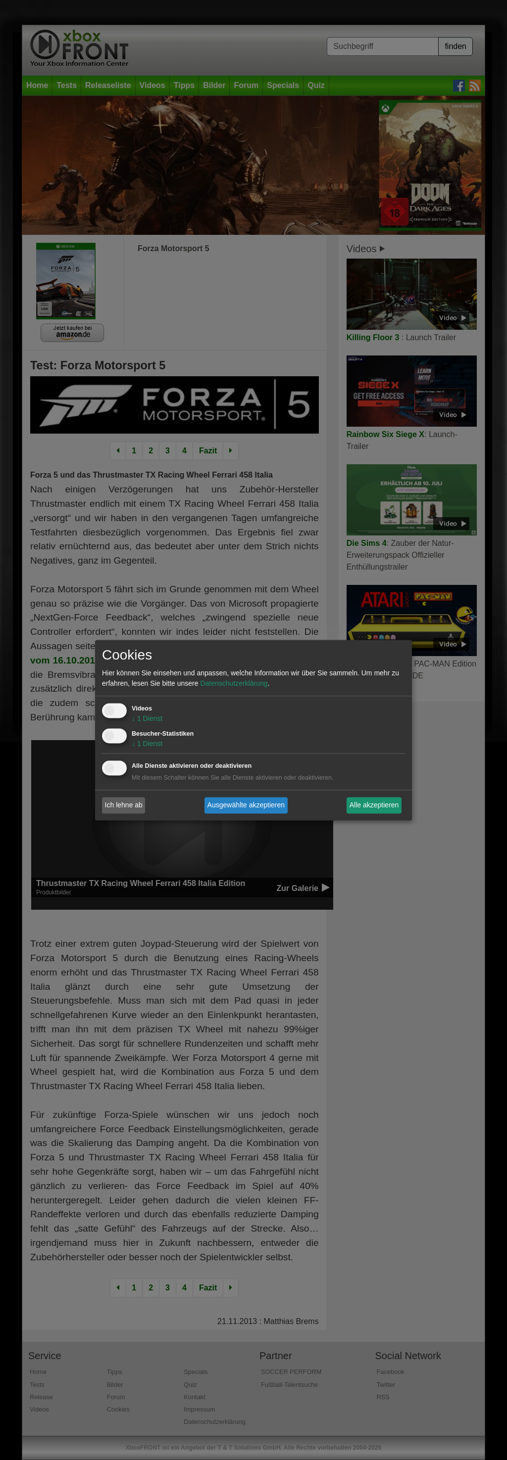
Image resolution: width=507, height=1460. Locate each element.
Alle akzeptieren (374, 805)
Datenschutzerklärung (233, 683)
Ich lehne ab (124, 805)
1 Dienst (147, 718)
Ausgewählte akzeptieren (246, 805)
